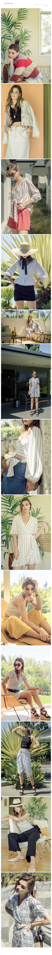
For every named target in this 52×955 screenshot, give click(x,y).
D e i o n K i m (8, 3)
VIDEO (41, 4)
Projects (37, 4)
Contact (46, 4)
